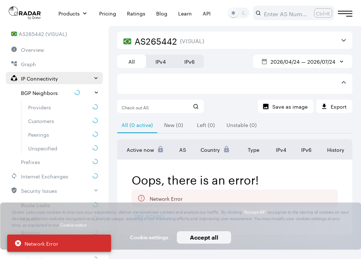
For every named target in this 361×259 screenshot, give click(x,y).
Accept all (204, 237)
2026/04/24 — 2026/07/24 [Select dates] (303, 61)
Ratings (136, 13)
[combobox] (286, 13)
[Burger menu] (345, 13)
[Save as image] (285, 106)
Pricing (107, 13)
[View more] (343, 40)
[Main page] (25, 13)
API (207, 13)
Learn (185, 13)
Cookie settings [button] (149, 237)
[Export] (334, 106)
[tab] (137, 124)
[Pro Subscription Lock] (160, 149)
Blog (161, 13)
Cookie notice (73, 224)
